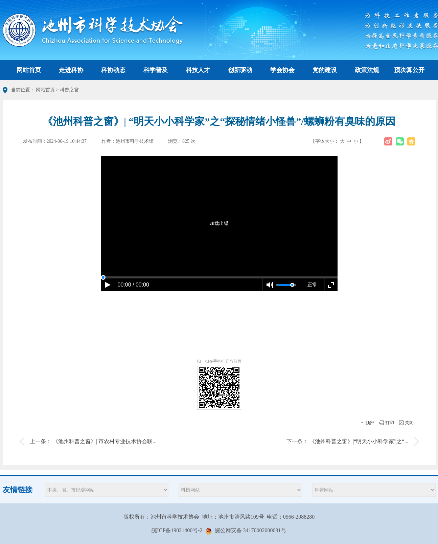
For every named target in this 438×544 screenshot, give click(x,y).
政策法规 (367, 70)
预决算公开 (409, 70)
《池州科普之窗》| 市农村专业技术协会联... (105, 441)
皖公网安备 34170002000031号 (250, 530)
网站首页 (29, 70)
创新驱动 (240, 70)
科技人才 (198, 70)
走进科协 (71, 70)
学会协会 (282, 70)
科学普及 (155, 70)
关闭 (409, 422)
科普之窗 (69, 89)
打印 (389, 422)
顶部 (370, 422)
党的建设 (325, 70)
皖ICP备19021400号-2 (177, 530)
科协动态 (113, 70)
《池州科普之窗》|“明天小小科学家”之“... (359, 441)
